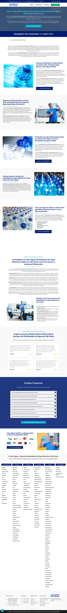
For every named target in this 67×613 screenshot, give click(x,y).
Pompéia (14, 514)
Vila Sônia (47, 585)
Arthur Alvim (36, 469)
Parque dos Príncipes (17, 504)
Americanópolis (37, 467)
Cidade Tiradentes (37, 478)
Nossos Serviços (38, 4)
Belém (35, 471)
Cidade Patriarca (37, 476)
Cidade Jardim (48, 496)
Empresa (32, 4)
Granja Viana (15, 490)
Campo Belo (47, 475)
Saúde (46, 568)
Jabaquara (47, 518)
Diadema (58, 467)
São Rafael (47, 564)
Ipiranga (46, 512)
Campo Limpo (48, 478)
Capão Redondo (48, 482)
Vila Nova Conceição (49, 580)
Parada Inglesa (26, 490)
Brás (3, 476)
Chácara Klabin (48, 488)
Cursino (46, 498)
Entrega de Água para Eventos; (42, 225)
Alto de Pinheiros (16, 473)
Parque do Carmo (37, 498)
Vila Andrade (47, 570)
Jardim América (48, 520)
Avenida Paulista (5, 471)
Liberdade (4, 488)
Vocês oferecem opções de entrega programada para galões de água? (24, 395)
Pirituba (14, 512)
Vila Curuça (36, 516)
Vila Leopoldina (16, 534)
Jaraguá (14, 498)
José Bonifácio (26, 484)
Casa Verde (25, 473)
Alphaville (15, 469)
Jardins (3, 486)
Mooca (35, 496)
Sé (2, 500)
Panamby (47, 548)
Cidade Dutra (47, 494)
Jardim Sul (47, 534)
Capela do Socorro (48, 480)
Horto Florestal (26, 476)
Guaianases (36, 482)
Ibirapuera (47, 508)
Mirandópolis (47, 542)
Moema (46, 544)
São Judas (47, 562)
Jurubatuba (47, 536)
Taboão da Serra (16, 528)
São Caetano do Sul (60, 476)
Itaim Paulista (37, 486)
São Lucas (36, 504)
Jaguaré (14, 494)
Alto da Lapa (15, 471)
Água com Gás (39, 227)
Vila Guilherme (26, 502)
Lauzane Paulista (26, 486)
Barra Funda (15, 476)
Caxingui (14, 484)
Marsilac (47, 538)
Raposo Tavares (16, 520)
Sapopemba (36, 510)
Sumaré (14, 526)
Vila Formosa (37, 518)
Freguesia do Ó (26, 475)
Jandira (14, 496)
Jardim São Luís (48, 532)
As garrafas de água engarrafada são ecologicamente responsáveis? (23, 412)
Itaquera (36, 488)
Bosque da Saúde (48, 471)
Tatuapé (36, 512)
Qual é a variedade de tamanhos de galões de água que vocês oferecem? (24, 392)
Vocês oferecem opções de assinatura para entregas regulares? (23, 409)
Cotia (14, 486)
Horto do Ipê (47, 506)
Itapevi (14, 492)
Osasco (14, 502)
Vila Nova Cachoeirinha (28, 508)
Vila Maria (25, 504)
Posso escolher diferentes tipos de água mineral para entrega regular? (24, 402)
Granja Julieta (48, 502)
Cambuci (3, 478)
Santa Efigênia (4, 498)
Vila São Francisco (16, 540)
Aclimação (4, 467)
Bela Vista (4, 473)
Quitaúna (14, 518)
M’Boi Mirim (47, 540)
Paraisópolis (47, 552)
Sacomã (46, 560)
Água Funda (47, 467)
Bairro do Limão (26, 469)
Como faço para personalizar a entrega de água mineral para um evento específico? (26, 405)
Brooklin (46, 473)
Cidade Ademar (48, 490)
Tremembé (25, 498)
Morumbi (47, 546)
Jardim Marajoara (48, 528)
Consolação (4, 482)
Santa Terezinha (26, 496)
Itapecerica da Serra (49, 516)
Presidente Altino (16, 516)
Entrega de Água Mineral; (41, 222)
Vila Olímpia (47, 582)
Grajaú (46, 500)
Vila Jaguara (15, 532)
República (4, 494)
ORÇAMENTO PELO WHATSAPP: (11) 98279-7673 (33, 34)
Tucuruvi (25, 500)
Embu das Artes (16, 488)
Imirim (24, 478)
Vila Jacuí (36, 520)
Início (10, 40)
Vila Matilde (36, 522)
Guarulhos (58, 469)
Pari (2, 492)
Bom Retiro (4, 475)
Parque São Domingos (17, 506)
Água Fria (25, 467)
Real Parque (47, 558)
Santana (25, 494)
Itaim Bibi (47, 514)
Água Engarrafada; (40, 226)
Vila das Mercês (48, 574)
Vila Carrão (36, 514)
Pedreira (47, 556)
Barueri (14, 478)
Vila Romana (15, 538)
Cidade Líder (36, 475)
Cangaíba (36, 473)
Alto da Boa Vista (48, 469)
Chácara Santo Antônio (49, 486)
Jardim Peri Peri (26, 482)
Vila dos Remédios (16, 530)
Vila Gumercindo (48, 576)
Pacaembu (4, 490)
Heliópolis (47, 504)
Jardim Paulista (48, 530)
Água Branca (15, 467)
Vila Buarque (4, 502)
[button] (33, 392)
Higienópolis (4, 484)
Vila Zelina (36, 526)
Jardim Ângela (48, 522)
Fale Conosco (46, 4)
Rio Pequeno (15, 522)
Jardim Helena (37, 492)
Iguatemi (36, 484)
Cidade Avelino (48, 492)
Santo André (58, 471)
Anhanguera (4, 469)
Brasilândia (25, 471)
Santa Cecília (4, 496)
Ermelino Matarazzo (38, 480)
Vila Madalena (15, 536)
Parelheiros (47, 554)
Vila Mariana (47, 578)
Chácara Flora (48, 484)
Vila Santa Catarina (49, 584)
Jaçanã (24, 480)
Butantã (14, 480)
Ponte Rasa (36, 502)
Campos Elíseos (5, 480)
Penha (35, 500)
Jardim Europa (48, 524)
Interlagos (47, 510)
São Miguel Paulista (38, 508)
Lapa (14, 500)
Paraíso (46, 550)
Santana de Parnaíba (17, 524)
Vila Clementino (48, 572)
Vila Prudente (37, 524)
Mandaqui (25, 488)
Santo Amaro (47, 566)
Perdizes (14, 508)
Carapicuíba (15, 482)
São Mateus (36, 506)
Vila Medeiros (26, 506)
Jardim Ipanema (48, 526)
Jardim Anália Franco (38, 490)
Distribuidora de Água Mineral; (42, 221)
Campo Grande (48, 476)
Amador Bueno (15, 475)
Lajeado (35, 494)
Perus (24, 492)
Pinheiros (14, 510)
